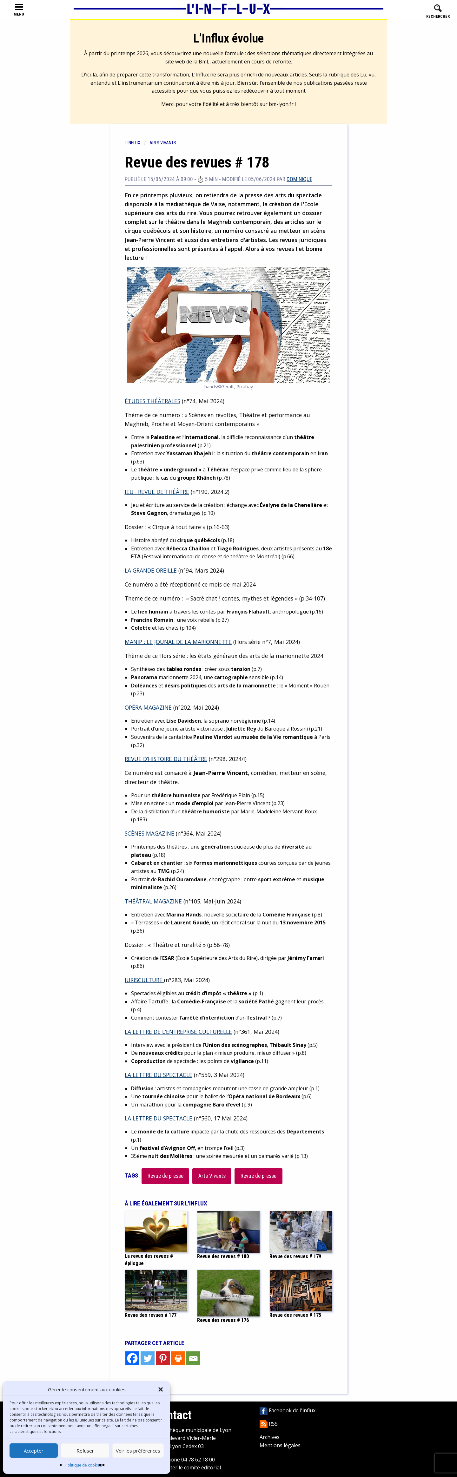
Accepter (33, 1450)
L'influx (132, 143)
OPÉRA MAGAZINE (148, 707)
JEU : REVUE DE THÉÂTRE (157, 492)
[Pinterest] (163, 1358)
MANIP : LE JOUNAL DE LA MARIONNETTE (178, 642)
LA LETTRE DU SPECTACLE (158, 1075)
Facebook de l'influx (287, 1410)
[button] (160, 1389)
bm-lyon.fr (281, 104)
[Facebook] (132, 1358)
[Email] (193, 1358)
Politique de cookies (83, 1465)
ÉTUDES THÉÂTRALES (152, 401)
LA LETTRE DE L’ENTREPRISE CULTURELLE (178, 1031)
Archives (270, 1437)
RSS (269, 1423)
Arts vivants (162, 143)
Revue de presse (165, 1176)
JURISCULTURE (144, 980)
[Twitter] (148, 1358)
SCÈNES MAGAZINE (149, 833)
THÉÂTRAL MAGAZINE (153, 901)
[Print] (178, 1358)
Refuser (85, 1450)
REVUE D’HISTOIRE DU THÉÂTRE (166, 759)
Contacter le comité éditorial (187, 1467)
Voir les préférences (138, 1450)
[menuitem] (137, 143)
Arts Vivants (212, 1176)
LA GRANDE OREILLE (151, 570)
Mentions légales (280, 1445)
